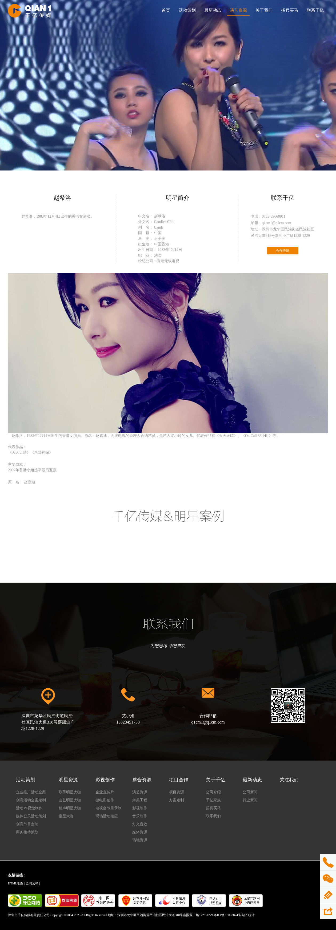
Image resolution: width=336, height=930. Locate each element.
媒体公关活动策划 (31, 816)
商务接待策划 (27, 832)
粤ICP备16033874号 (227, 915)
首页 (166, 10)
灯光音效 (139, 824)
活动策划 (187, 10)
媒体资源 (139, 832)
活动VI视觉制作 (29, 808)
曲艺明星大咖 (70, 800)
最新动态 (212, 10)
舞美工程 (139, 800)
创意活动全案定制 (31, 800)
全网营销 (32, 883)
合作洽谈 (282, 251)
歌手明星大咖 (70, 792)
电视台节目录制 (108, 808)
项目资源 (176, 792)
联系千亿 (315, 10)
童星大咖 (66, 816)
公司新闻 (250, 792)
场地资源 (139, 840)
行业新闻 (250, 800)
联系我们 (213, 816)
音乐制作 (139, 816)
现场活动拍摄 (106, 816)
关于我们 (264, 10)
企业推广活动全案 (31, 792)
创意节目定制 (27, 824)
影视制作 (139, 808)
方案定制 (176, 800)
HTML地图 (15, 883)
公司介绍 (213, 792)
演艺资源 (238, 10)
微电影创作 (104, 800)
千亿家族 (213, 800)
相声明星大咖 (70, 808)
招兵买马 (289, 10)
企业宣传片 (104, 792)
